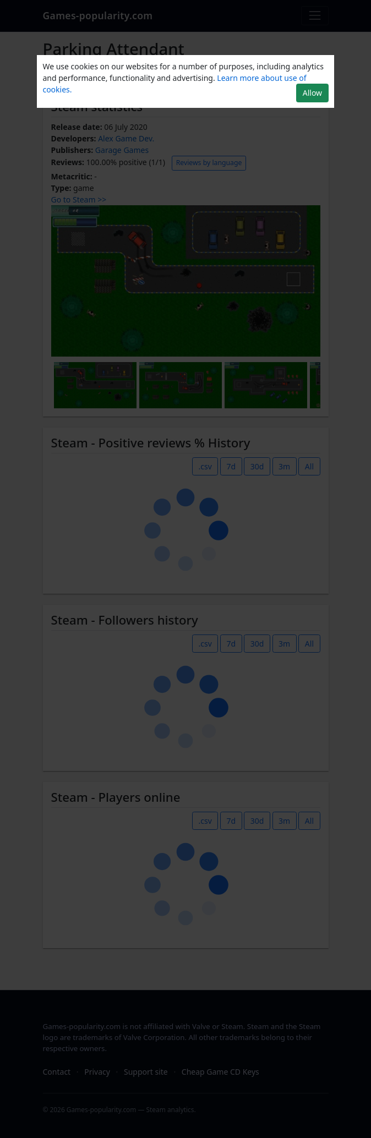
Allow (312, 92)
